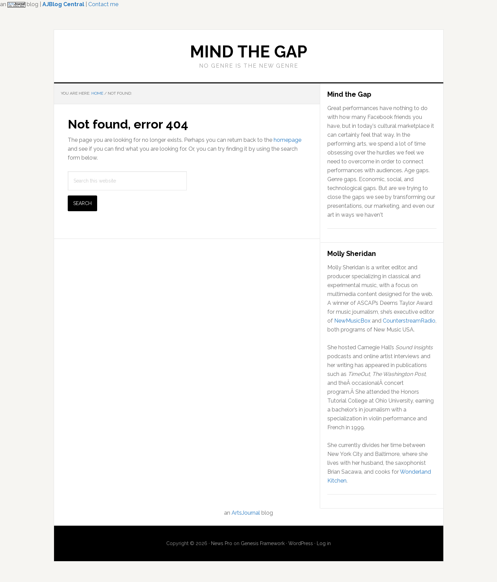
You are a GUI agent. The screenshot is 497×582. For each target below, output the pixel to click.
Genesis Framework (263, 543)
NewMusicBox (352, 320)
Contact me (103, 4)
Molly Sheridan (351, 253)
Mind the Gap (248, 51)
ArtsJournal (246, 513)
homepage (287, 140)
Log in (324, 543)
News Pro (221, 543)
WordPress (300, 543)
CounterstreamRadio (409, 320)
